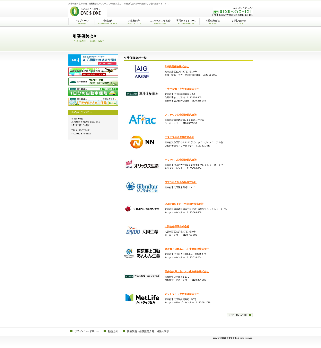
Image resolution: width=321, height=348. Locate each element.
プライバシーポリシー (87, 331)
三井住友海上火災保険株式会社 (182, 89)
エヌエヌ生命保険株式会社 (179, 137)
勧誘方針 (113, 331)
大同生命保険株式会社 (177, 226)
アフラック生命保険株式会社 (181, 114)
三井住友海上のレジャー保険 (93, 102)
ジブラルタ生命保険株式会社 (181, 182)
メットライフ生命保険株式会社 (182, 294)
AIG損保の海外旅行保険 (93, 60)
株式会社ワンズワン (119, 11)
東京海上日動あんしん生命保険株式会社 (187, 249)
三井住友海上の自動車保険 (93, 92)
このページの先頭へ (240, 315)
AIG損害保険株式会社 (177, 66)
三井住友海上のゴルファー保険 (93, 82)
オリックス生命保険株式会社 (181, 159)
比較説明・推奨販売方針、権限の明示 (148, 331)
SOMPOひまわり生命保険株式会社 (184, 204)
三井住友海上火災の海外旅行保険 (93, 72)
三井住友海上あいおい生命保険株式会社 (187, 271)
